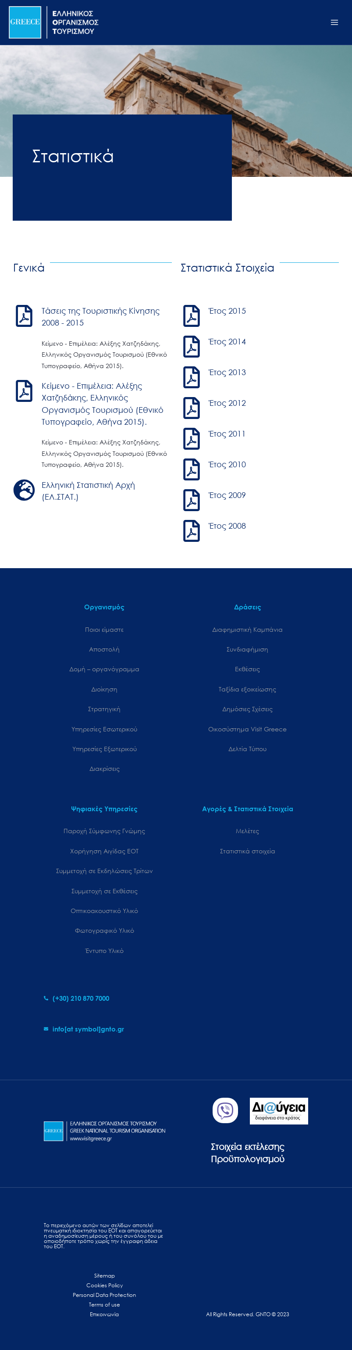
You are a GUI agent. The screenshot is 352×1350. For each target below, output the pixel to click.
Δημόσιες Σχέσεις (247, 709)
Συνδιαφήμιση (247, 649)
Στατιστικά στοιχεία (247, 851)
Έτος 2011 (227, 433)
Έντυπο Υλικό (104, 950)
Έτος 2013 (227, 372)
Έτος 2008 (227, 525)
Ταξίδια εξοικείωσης (247, 689)
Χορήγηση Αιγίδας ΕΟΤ (104, 851)
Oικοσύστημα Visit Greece (247, 729)
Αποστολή (104, 649)
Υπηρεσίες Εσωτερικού (104, 729)
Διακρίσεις (104, 768)
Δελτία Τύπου (247, 749)
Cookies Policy (104, 1285)
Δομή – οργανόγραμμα (104, 669)
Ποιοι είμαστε (104, 629)
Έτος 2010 (227, 464)
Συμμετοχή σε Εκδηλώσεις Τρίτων (104, 871)
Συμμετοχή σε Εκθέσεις (104, 891)
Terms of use (104, 1304)
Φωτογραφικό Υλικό (104, 930)
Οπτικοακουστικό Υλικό (104, 910)
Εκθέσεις (247, 669)
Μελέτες (247, 831)
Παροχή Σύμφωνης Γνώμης (104, 831)
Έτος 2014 (227, 341)
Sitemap (104, 1275)
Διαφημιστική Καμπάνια (247, 629)
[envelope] (84, 1028)
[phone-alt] (76, 998)
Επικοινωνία (104, 1314)
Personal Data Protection (104, 1295)
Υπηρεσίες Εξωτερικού (104, 749)
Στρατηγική (104, 709)
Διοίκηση (104, 689)
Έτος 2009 (227, 495)
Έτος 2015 (227, 310)
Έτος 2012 (227, 403)
